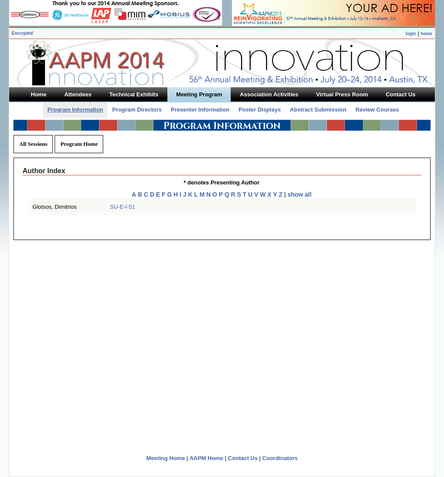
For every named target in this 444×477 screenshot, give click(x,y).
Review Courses (377, 109)
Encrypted (22, 33)
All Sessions (33, 144)
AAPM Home (206, 458)
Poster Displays (259, 109)
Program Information (75, 109)
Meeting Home (166, 458)
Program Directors (137, 109)
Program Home (79, 144)
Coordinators (280, 458)
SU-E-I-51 (122, 207)
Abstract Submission (318, 109)
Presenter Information (200, 109)
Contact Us (243, 458)
